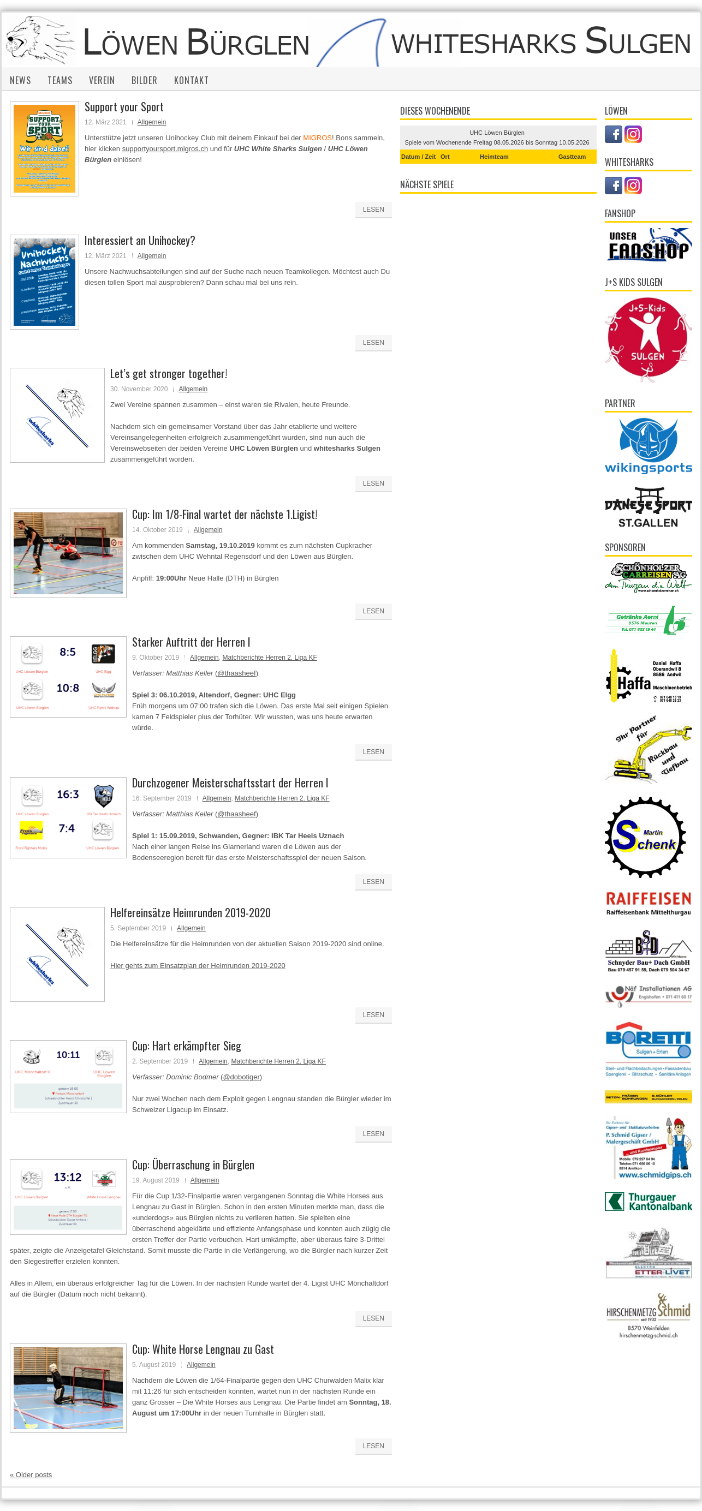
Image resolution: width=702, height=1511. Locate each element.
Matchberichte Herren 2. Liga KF (269, 657)
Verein (102, 80)
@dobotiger (241, 1077)
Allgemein (152, 122)
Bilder (145, 80)
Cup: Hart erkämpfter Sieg (186, 1045)
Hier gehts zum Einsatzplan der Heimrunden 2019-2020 (197, 965)
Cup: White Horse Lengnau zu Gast (203, 1349)
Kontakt (191, 80)
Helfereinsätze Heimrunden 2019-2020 (190, 912)
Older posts (31, 1475)
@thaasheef (236, 673)
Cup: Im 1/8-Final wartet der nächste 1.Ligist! (224, 514)
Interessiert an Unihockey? (140, 240)
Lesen (373, 209)
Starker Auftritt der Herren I (191, 642)
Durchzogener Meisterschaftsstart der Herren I (230, 782)
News (20, 80)
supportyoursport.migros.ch (165, 149)
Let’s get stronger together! (168, 373)
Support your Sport (124, 106)
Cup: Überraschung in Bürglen (193, 1164)
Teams (60, 80)
